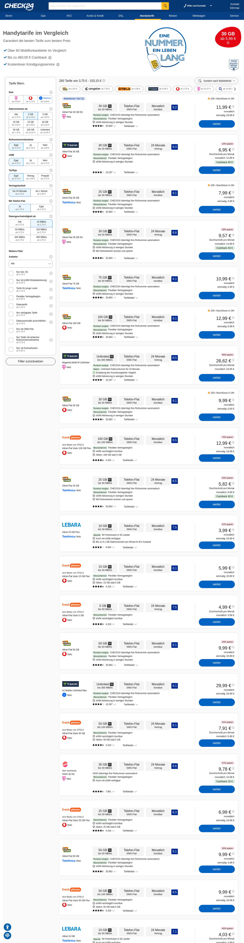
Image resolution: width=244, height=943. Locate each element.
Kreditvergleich (30, 922)
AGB (106, 922)
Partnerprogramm (83, 922)
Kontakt (234, 4)
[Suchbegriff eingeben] (109, 6)
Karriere (17, 922)
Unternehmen (66, 922)
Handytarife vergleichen (23, 900)
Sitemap (234, 7)
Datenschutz (117, 922)
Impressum (131, 922)
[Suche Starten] (165, 6)
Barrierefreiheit (146, 922)
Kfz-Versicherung (48, 922)
